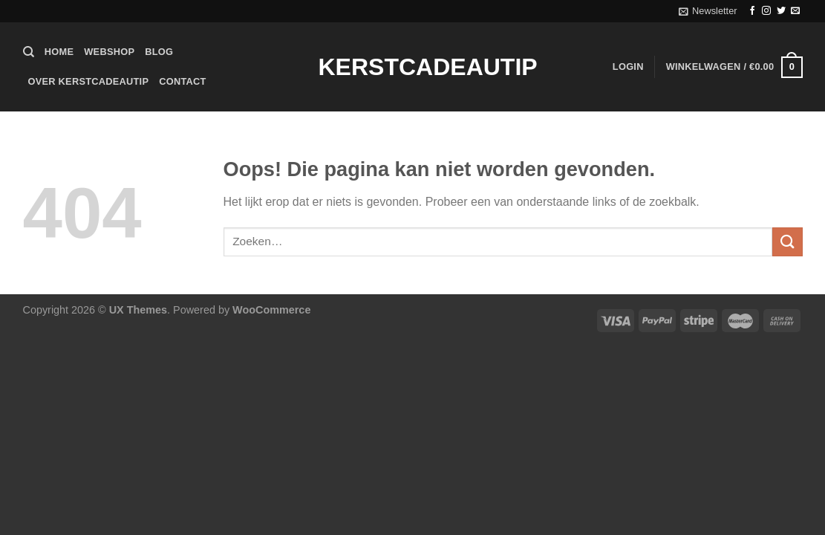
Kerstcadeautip (413, 67)
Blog (159, 51)
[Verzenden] (787, 241)
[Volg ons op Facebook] (752, 11)
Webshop (109, 51)
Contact (182, 81)
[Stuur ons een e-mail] (795, 11)
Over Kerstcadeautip (88, 81)
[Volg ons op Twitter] (781, 11)
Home (59, 51)
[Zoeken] (28, 52)
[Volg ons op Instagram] (766, 11)
